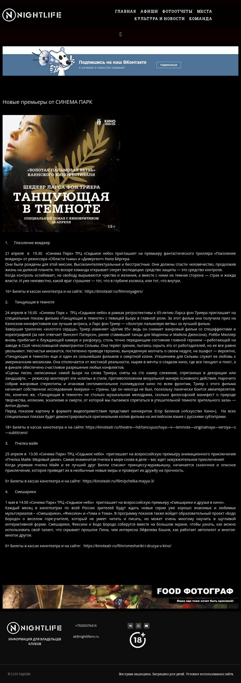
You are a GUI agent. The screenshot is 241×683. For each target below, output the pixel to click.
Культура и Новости (159, 18)
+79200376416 (86, 625)
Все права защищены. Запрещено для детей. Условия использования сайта (176, 674)
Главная (125, 11)
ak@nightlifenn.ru (86, 636)
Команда (200, 18)
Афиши (149, 11)
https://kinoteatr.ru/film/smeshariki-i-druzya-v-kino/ (127, 545)
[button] (120, 34)
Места (204, 11)
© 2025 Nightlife (19, 674)
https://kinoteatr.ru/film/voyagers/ (114, 291)
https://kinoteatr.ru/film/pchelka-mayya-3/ (118, 480)
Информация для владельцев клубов (34, 641)
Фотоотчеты (177, 11)
